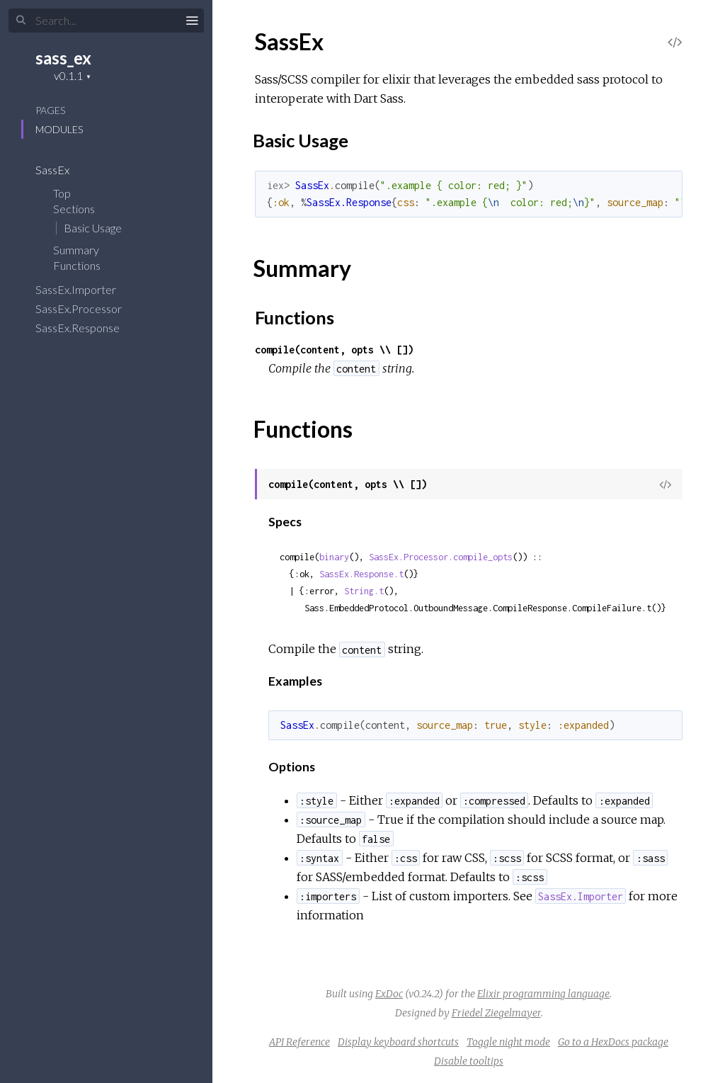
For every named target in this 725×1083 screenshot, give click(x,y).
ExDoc (389, 993)
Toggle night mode (508, 1042)
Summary (76, 249)
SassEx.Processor (87, 308)
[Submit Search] (21, 20)
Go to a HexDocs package (613, 1042)
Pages (50, 110)
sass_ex (63, 57)
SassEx (61, 169)
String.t (364, 591)
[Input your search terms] (106, 20)
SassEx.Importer (85, 289)
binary (334, 557)
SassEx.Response (86, 327)
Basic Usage (93, 227)
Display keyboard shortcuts (398, 1042)
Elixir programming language (543, 993)
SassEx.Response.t (361, 574)
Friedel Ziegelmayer (496, 1013)
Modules (59, 129)
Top (62, 193)
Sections (83, 208)
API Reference (299, 1042)
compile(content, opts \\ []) (334, 350)
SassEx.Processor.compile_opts (441, 557)
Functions (86, 265)
